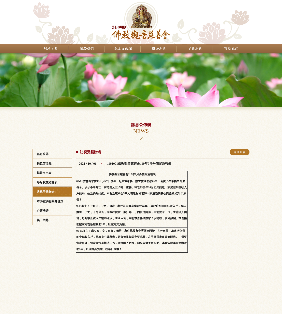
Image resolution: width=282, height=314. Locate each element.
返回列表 (240, 152)
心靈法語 (43, 210)
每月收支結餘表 (47, 182)
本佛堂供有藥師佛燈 (50, 201)
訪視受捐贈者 (45, 191)
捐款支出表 (44, 173)
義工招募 (43, 220)
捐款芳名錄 (44, 163)
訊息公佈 (43, 154)
